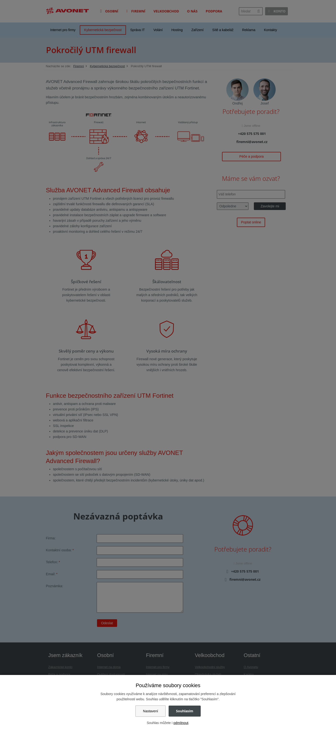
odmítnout (180, 723)
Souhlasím (184, 711)
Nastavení (150, 711)
